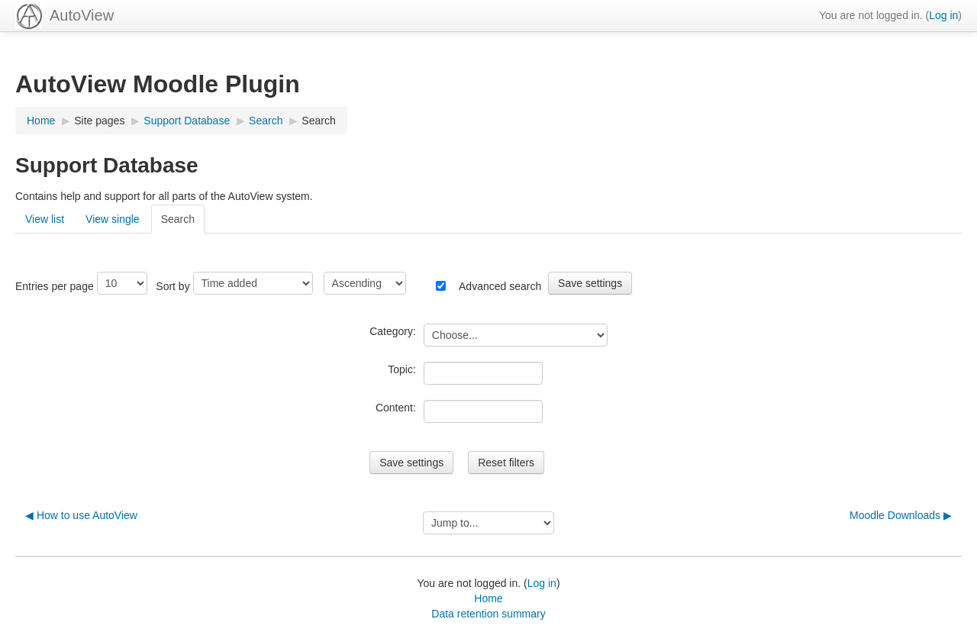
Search (318, 120)
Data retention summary (488, 614)
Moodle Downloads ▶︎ (901, 515)
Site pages (99, 120)
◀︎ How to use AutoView (81, 515)
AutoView (82, 15)
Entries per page (54, 286)
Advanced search (500, 286)
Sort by (172, 286)
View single (112, 219)
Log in (943, 15)
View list (44, 219)
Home (488, 598)
